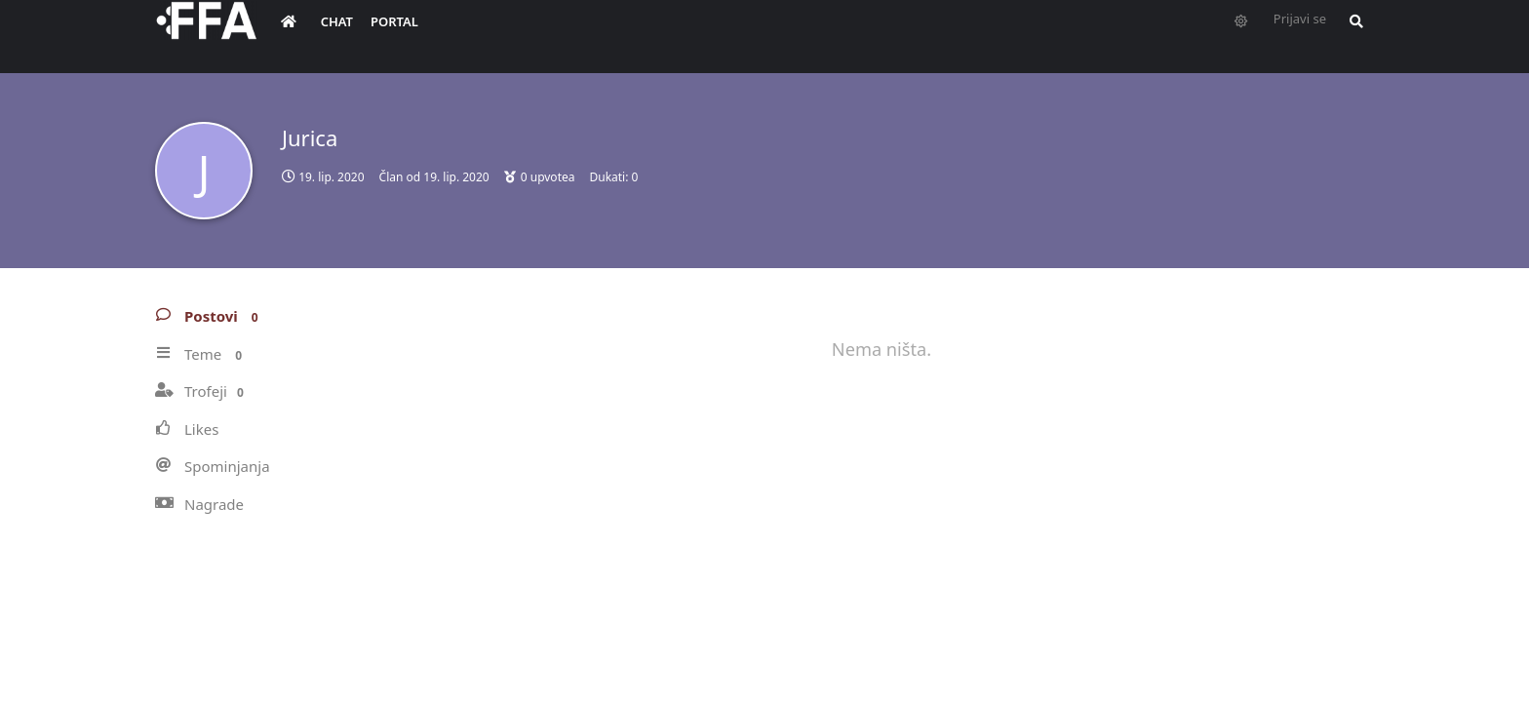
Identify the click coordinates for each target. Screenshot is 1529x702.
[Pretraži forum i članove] (1351, 35)
